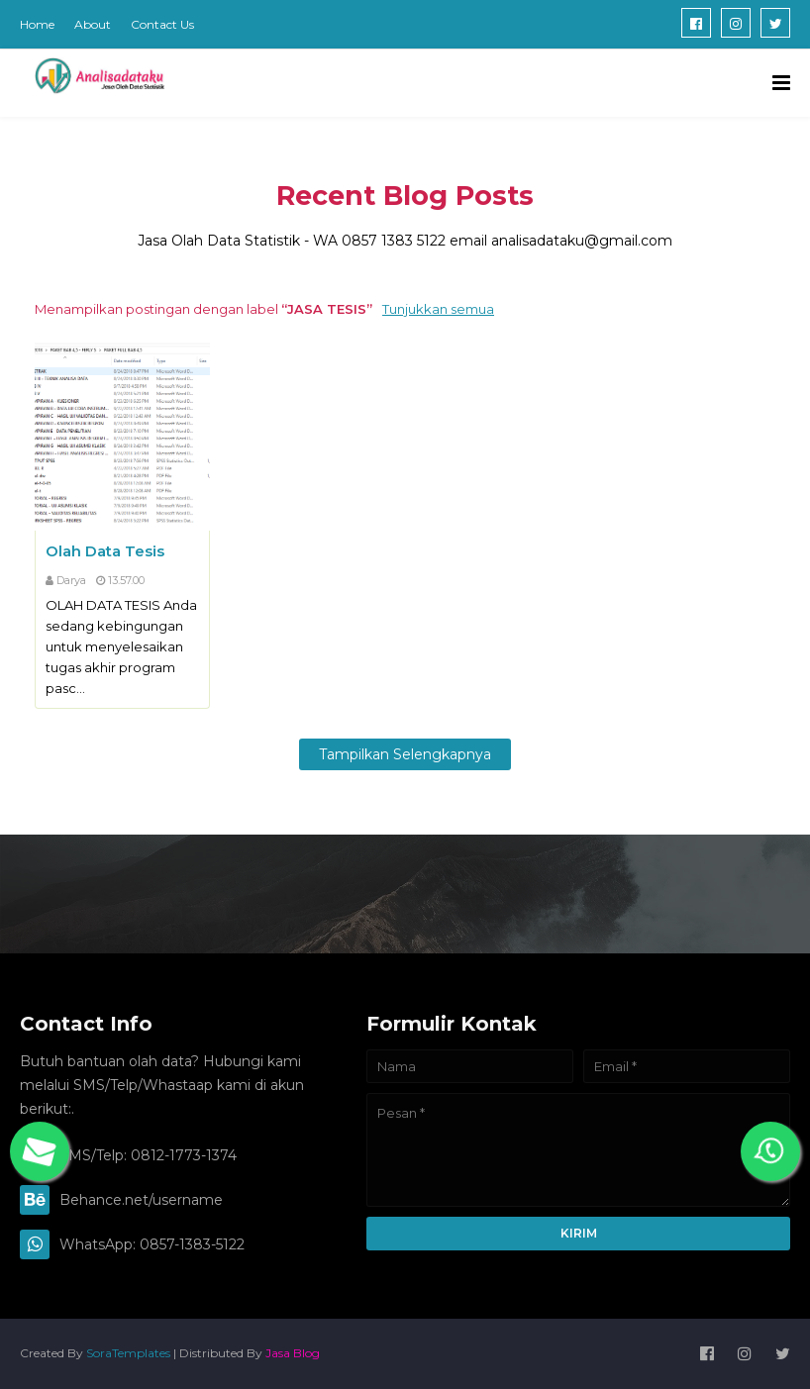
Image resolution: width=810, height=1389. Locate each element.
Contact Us (162, 24)
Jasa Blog (292, 1352)
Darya (71, 580)
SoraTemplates (128, 1352)
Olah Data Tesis (105, 551)
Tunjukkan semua (438, 309)
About (92, 24)
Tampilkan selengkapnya (405, 754)
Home (37, 24)
